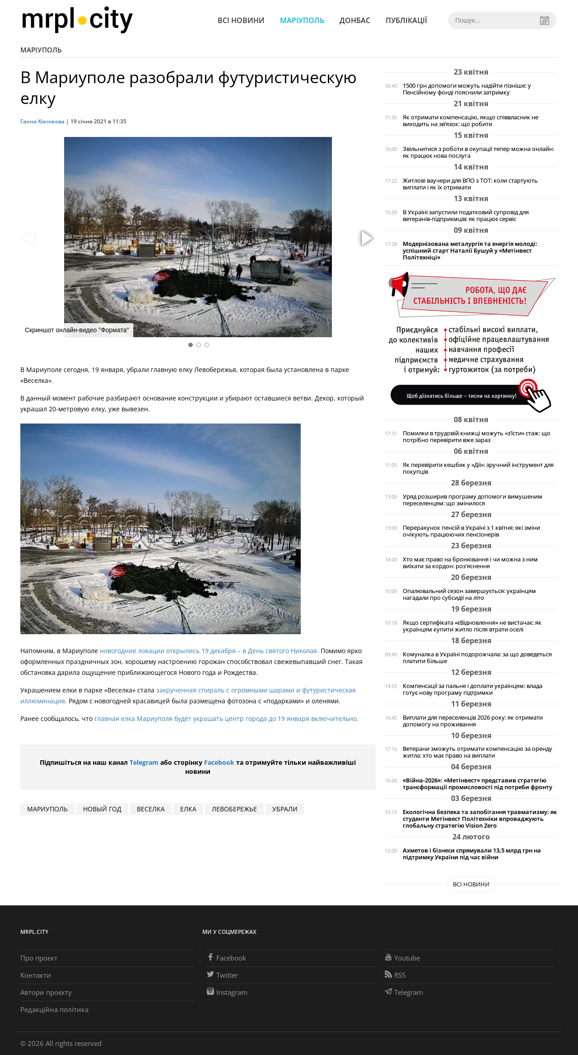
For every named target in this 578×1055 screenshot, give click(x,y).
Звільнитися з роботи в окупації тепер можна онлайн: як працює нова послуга (478, 152)
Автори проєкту (46, 992)
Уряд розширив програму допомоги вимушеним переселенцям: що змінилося (472, 500)
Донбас (355, 20)
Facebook (219, 762)
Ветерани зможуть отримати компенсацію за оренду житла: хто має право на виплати (477, 752)
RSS (395, 975)
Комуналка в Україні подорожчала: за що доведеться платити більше (477, 657)
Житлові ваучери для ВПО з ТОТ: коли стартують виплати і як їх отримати (470, 184)
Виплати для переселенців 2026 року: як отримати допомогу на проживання (473, 721)
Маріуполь (302, 20)
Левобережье (234, 809)
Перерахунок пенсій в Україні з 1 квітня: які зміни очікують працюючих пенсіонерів (471, 531)
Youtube (402, 957)
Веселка (151, 809)
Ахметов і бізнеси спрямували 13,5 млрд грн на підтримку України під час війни (472, 854)
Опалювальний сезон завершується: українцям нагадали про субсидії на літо (469, 594)
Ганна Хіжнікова (42, 121)
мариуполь (47, 809)
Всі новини (241, 20)
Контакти (35, 975)
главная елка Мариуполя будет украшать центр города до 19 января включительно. (226, 718)
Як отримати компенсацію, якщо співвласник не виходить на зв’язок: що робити (470, 120)
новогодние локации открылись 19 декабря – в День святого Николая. (210, 650)
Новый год (102, 809)
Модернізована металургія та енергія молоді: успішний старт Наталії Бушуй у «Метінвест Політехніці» (470, 250)
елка (188, 809)
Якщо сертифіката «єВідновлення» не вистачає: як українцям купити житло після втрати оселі (472, 626)
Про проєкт (38, 957)
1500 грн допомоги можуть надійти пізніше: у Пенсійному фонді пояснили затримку (467, 89)
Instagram (227, 992)
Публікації (406, 20)
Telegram (144, 762)
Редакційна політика (54, 1009)
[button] (366, 239)
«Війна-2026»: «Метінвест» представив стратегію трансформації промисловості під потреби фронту (477, 784)
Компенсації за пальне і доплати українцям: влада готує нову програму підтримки (472, 689)
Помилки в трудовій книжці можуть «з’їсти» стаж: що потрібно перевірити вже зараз (476, 436)
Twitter (222, 975)
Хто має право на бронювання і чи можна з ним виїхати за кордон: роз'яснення (470, 563)
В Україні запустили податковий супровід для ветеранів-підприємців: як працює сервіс (466, 215)
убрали (285, 809)
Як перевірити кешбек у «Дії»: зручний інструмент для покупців (478, 468)
